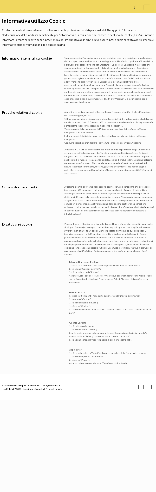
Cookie (58, 388)
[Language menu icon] (146, 7)
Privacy (49, 388)
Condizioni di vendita (33, 388)
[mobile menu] (134, 7)
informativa (147, 207)
